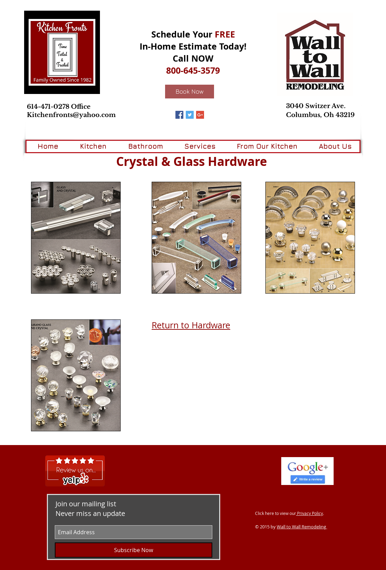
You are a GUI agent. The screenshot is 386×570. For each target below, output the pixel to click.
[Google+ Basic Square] (200, 115)
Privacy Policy (309, 513)
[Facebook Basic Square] (179, 115)
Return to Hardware (191, 325)
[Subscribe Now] (133, 550)
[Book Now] (189, 91)
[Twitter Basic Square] (190, 115)
